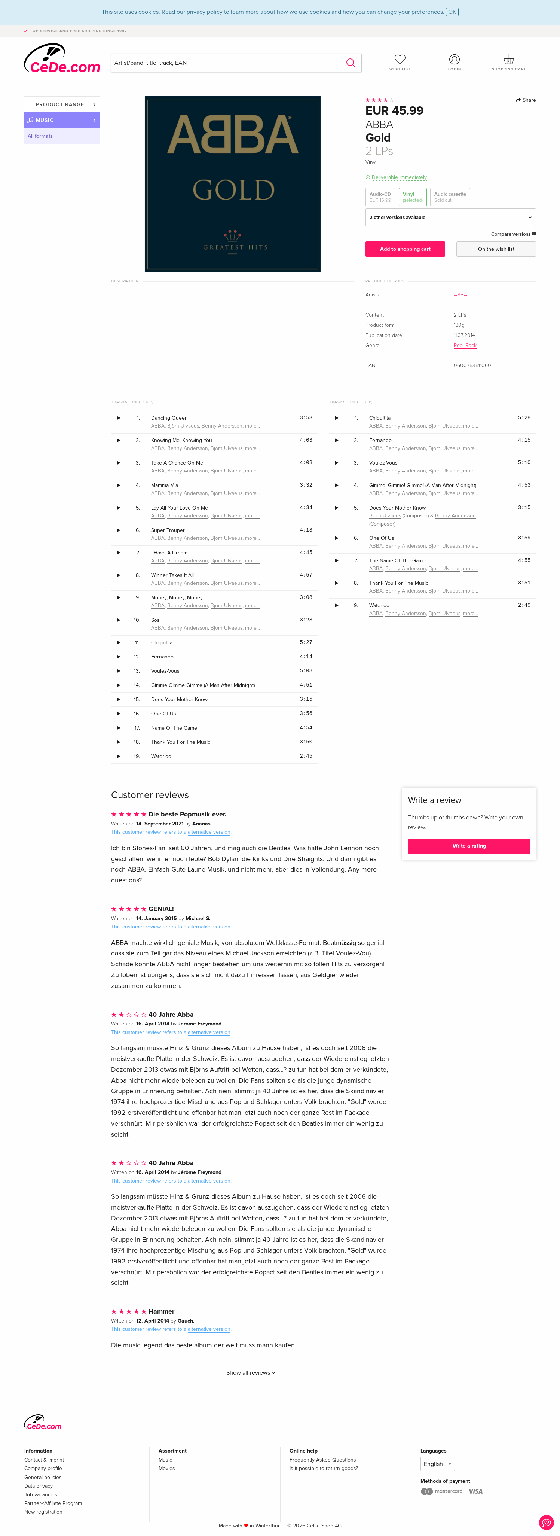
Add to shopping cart (405, 249)
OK (452, 12)
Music (45, 120)
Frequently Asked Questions (323, 1460)
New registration (43, 1512)
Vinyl (413, 197)
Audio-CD (380, 197)
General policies (43, 1477)
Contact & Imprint (44, 1460)
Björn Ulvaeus (183, 426)
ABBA (460, 295)
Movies (167, 1468)
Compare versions (513, 234)
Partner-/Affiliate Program (53, 1503)
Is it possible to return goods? (324, 1468)
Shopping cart (509, 63)
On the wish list (496, 249)
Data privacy (38, 1486)
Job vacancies (40, 1494)
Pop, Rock (465, 345)
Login (454, 63)
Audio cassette (450, 197)
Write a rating (469, 846)
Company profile (43, 1468)
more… (252, 426)
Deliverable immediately (399, 177)
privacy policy (205, 12)
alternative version (209, 832)
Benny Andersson (222, 426)
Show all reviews (251, 1373)
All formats (40, 136)
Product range (60, 104)
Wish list (400, 63)
